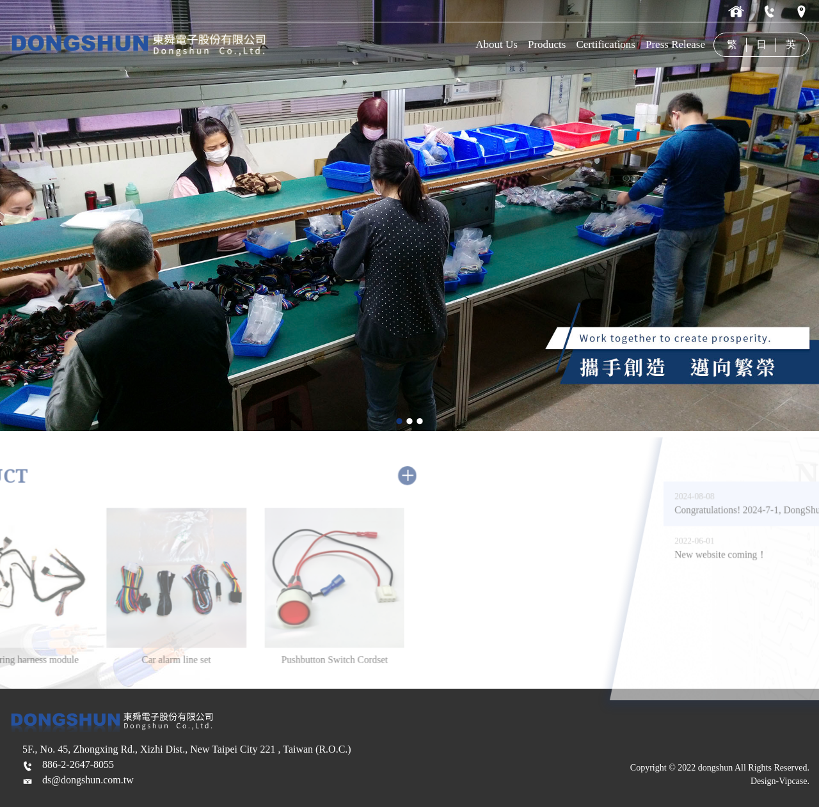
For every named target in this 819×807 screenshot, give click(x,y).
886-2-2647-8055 (78, 764)
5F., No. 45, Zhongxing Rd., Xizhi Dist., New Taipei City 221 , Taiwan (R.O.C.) (186, 749)
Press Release (675, 44)
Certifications (605, 44)
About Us (496, 44)
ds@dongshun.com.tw (88, 779)
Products (547, 44)
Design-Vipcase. (780, 781)
